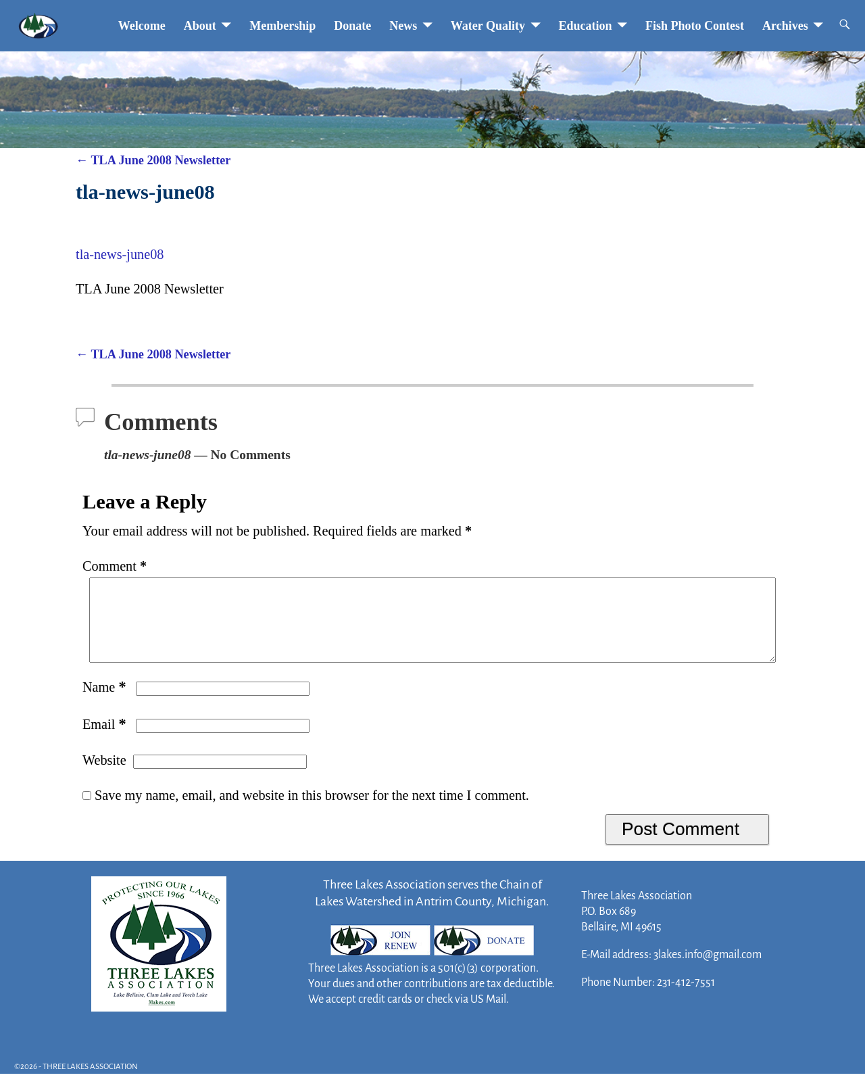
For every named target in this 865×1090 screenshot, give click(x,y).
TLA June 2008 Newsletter (153, 160)
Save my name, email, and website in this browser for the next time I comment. (312, 811)
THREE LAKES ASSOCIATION (90, 1083)
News (403, 25)
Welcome (142, 25)
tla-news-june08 (120, 254)
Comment (115, 566)
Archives (785, 25)
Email (105, 740)
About (200, 25)
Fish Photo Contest (694, 25)
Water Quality (488, 25)
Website (104, 776)
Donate (352, 25)
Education (585, 25)
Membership (282, 25)
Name (105, 703)
